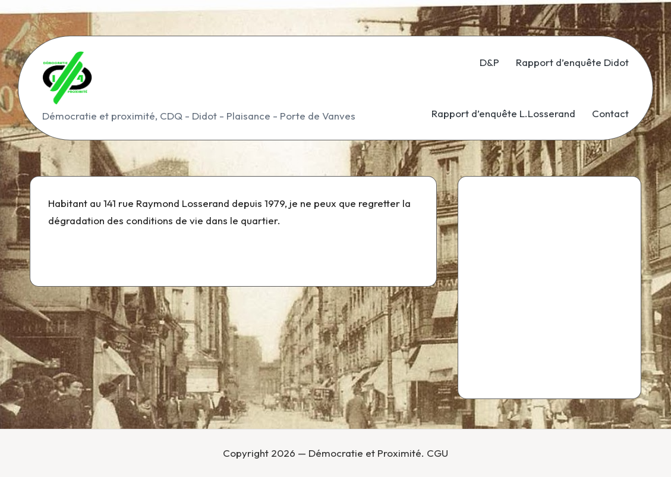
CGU (437, 453)
